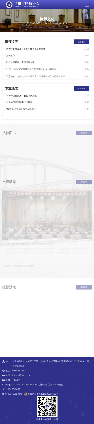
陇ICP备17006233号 (12, 394)
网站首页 (49, 23)
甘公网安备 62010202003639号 (43, 394)
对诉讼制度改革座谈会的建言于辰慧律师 (25, 49)
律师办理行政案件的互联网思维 (21, 96)
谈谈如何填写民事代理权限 (19, 103)
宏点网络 (16, 389)
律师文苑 (11, 42)
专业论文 (11, 88)
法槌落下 (10, 56)
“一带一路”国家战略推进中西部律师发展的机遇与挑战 (32, 71)
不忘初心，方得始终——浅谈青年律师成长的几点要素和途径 (35, 79)
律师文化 (60, 23)
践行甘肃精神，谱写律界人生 (20, 63)
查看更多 (81, 42)
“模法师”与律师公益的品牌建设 (21, 110)
